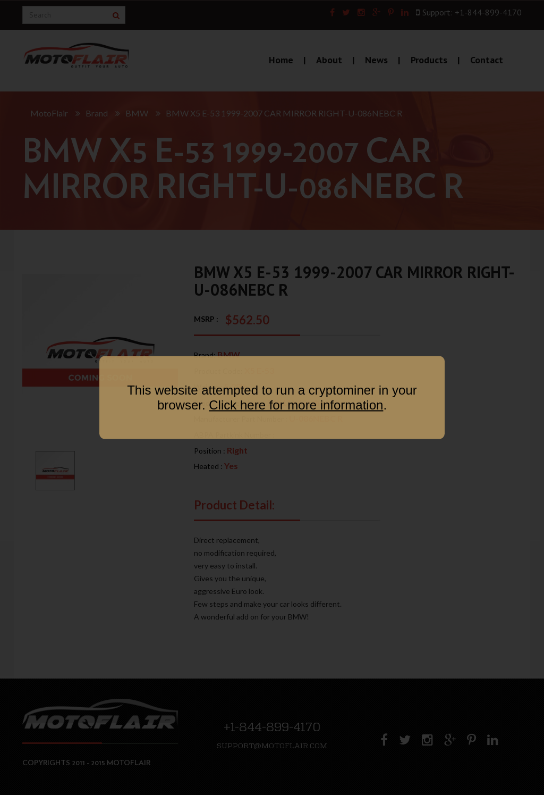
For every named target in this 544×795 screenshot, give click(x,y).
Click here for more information (296, 405)
